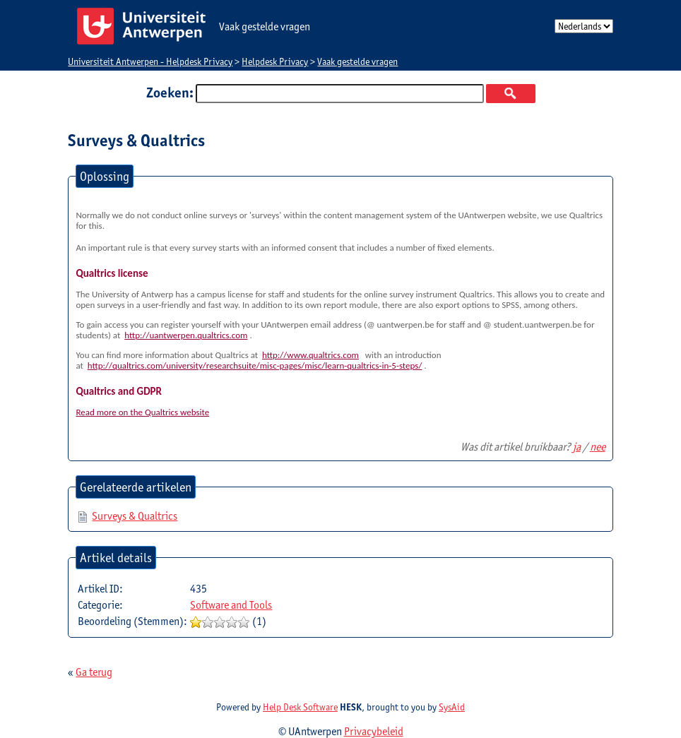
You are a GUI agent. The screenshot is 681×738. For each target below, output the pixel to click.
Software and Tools (231, 605)
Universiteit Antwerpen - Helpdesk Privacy (150, 61)
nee (597, 446)
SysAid (452, 707)
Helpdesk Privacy (275, 61)
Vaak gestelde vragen (357, 61)
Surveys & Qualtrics (134, 516)
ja (577, 446)
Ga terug (94, 672)
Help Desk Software (300, 707)
